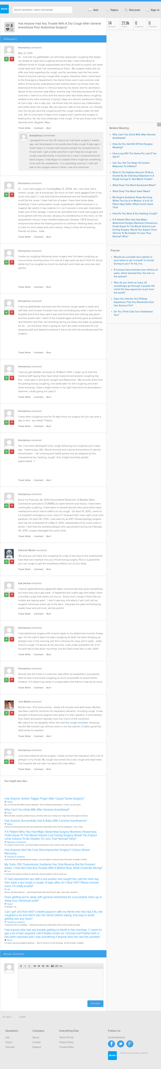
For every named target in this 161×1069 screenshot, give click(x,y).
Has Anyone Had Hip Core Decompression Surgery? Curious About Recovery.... (46, 851)
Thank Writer (24, 128)
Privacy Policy (66, 1042)
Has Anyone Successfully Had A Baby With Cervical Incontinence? (45, 821)
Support (36, 1047)
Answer (95, 1003)
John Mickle (24, 701)
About (35, 1037)
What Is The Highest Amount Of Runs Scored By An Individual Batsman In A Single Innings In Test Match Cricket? (133, 176)
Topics (111, 10)
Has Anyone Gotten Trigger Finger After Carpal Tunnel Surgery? (44, 799)
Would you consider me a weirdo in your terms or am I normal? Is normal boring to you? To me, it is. (134, 260)
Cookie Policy (66, 1047)
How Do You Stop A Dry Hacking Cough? (135, 213)
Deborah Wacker (27, 550)
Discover (132, 10)
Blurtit (4, 9)
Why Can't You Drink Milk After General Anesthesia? (36, 810)
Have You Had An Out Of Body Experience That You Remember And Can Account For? (134, 302)
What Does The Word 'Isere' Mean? (131, 191)
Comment (38, 128)
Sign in (152, 10)
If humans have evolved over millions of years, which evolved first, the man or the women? (136, 273)
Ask (93, 10)
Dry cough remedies (76, 722)
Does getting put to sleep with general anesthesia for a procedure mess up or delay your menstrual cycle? (53, 899)
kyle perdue (24, 583)
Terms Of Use (66, 1037)
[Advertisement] (55, 276)
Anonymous (24, 47)
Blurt (48, 128)
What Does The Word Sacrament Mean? (134, 185)
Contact (36, 1042)
